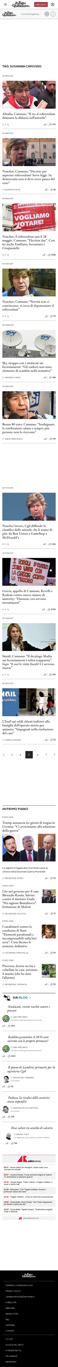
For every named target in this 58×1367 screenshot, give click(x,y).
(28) (52, 674)
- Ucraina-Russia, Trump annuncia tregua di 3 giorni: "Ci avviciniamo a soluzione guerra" (28, 1176)
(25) (52, 124)
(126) (52, 544)
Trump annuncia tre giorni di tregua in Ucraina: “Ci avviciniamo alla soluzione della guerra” (29, 826)
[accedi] (53, 4)
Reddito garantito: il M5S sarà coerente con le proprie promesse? (28, 1039)
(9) (53, 316)
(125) (11, 1026)
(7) (53, 913)
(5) (53, 740)
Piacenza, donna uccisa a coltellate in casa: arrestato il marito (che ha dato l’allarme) (19, 972)
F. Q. (5, 124)
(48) (52, 377)
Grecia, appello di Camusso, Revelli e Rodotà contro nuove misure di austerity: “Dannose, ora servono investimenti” (27, 597)
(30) (11, 1117)
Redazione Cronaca (14, 984)
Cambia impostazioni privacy (20, 1296)
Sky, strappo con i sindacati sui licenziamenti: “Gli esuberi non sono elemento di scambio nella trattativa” (27, 367)
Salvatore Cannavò (22, 1077)
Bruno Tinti (21, 1134)
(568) (52, 255)
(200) (52, 609)
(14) (14, 1143)
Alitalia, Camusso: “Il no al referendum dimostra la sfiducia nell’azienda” (28, 116)
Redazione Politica (14, 914)
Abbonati (41, 4)
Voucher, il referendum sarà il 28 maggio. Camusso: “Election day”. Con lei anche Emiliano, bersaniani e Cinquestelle (28, 242)
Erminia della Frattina (24, 1108)
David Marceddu (12, 439)
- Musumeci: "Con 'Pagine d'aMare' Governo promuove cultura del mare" (25, 1190)
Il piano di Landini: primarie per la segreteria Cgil (31, 1069)
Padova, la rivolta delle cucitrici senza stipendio (28, 1099)
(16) (52, 439)
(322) (11, 1056)
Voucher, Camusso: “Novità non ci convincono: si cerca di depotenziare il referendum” (28, 305)
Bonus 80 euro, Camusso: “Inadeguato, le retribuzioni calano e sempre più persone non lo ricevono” (28, 428)
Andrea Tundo (11, 377)
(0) (53, 878)
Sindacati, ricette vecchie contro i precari (28, 1008)
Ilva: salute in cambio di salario (31, 1128)
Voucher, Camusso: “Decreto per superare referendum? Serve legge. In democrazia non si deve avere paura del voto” (28, 177)
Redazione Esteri (13, 878)
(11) (10, 1086)
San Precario (19, 1017)
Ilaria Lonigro (11, 740)
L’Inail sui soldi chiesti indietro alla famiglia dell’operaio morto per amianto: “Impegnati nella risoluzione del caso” (27, 727)
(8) (53, 189)
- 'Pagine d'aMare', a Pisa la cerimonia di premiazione (28, 1197)
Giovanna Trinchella (15, 953)
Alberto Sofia (11, 189)
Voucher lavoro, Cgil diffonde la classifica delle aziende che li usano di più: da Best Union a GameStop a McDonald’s (27, 532)
